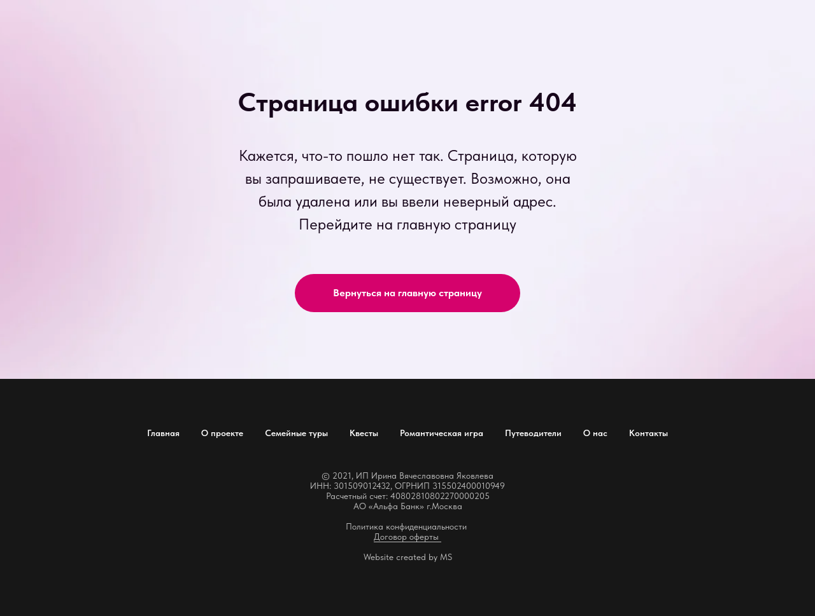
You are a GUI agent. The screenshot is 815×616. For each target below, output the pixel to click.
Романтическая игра (441, 433)
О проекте (222, 433)
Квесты (364, 433)
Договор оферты (407, 536)
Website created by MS (408, 557)
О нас (595, 433)
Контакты (648, 433)
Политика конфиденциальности (406, 526)
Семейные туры (296, 433)
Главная (163, 433)
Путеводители (533, 433)
